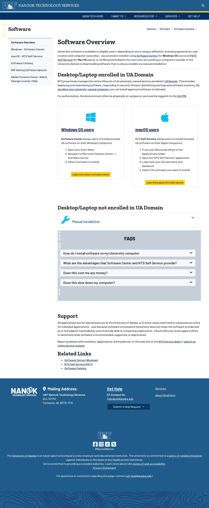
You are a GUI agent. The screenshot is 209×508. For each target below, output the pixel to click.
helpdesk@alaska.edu (120, 398)
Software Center (147, 55)
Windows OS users (77, 129)
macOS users (147, 129)
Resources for (144, 16)
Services (171, 16)
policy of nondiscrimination (185, 455)
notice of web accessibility (149, 463)
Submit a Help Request (127, 406)
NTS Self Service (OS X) (78, 364)
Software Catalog (22, 63)
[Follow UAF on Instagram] (101, 443)
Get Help (194, 16)
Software (165, 29)
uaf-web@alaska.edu (139, 475)
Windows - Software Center (28, 49)
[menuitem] (30, 42)
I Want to (117, 16)
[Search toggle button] (203, 6)
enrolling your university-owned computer (83, 89)
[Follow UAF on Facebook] (95, 443)
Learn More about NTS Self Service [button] (164, 182)
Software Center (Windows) (81, 360)
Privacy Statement (104, 467)
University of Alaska (24, 455)
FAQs (129, 238)
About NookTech (165, 395)
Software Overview (184, 29)
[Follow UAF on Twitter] (113, 443)
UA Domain (171, 81)
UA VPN (181, 96)
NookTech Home (93, 16)
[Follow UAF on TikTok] (107, 443)
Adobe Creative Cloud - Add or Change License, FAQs (29, 79)
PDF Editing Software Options (29, 70)
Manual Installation (127, 220)
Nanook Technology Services (48, 5)
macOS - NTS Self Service (26, 56)
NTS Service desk (169, 341)
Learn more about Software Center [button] (90, 174)
